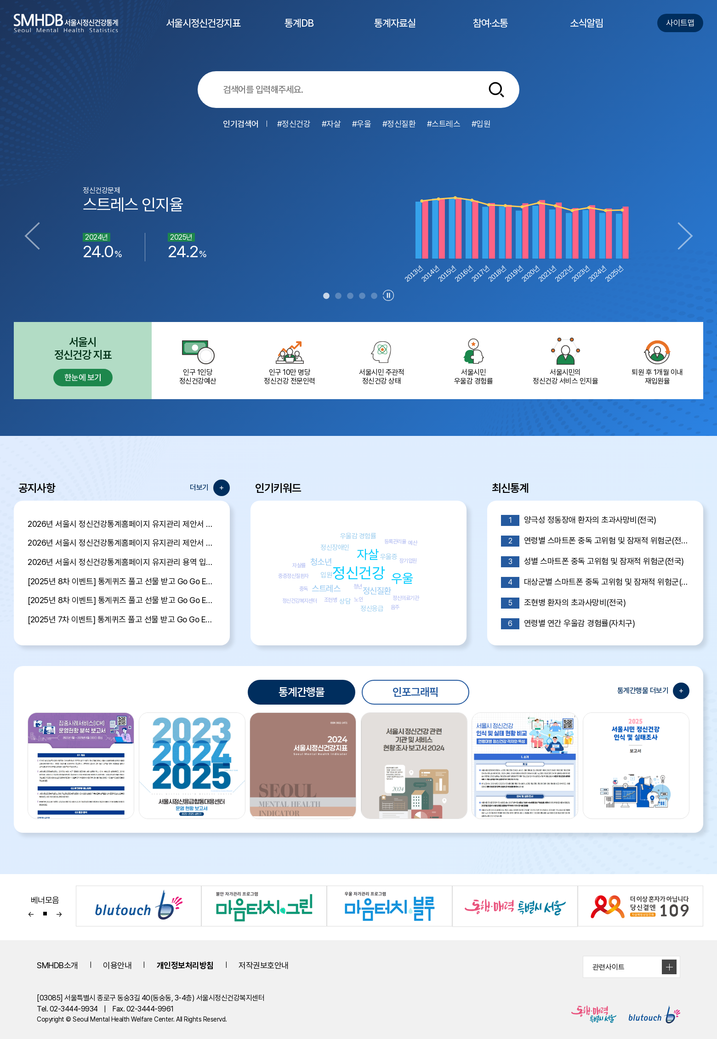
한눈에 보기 (83, 377)
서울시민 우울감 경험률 (473, 360)
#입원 (481, 124)
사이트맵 (680, 23)
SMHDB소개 (57, 965)
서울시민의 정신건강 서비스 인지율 (565, 360)
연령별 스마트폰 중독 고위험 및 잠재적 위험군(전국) (595, 541)
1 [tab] (326, 296)
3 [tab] (350, 296)
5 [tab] (374, 296)
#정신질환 (399, 124)
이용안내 (117, 965)
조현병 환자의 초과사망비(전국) (563, 603)
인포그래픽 (415, 692)
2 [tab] (338, 296)
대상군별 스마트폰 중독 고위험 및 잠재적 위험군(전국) (595, 582)
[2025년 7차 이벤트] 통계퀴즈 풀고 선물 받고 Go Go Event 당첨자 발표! (122, 619)
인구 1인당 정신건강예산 (197, 360)
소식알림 (586, 31)
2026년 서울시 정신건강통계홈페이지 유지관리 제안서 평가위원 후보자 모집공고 (122, 543)
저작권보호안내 (264, 965)
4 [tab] (362, 296)
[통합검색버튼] (496, 89)
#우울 (361, 124)
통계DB (299, 31)
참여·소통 (490, 31)
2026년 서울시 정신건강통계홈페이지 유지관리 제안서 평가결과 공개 (122, 524)
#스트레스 (444, 124)
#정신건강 (294, 124)
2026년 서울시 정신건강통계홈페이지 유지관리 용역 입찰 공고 (122, 562)
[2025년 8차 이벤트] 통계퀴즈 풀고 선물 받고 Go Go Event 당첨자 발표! (122, 581)
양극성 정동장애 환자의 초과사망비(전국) (578, 520)
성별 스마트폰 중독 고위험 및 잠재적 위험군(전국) (592, 561)
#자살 (331, 124)
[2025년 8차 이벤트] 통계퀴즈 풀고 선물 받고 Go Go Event (122, 600)
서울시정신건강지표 (203, 31)
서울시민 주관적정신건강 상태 (381, 360)
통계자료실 (394, 31)
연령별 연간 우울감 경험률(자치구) (568, 623)
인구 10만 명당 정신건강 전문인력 (289, 360)
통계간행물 (301, 692)
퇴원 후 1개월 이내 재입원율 (657, 360)
